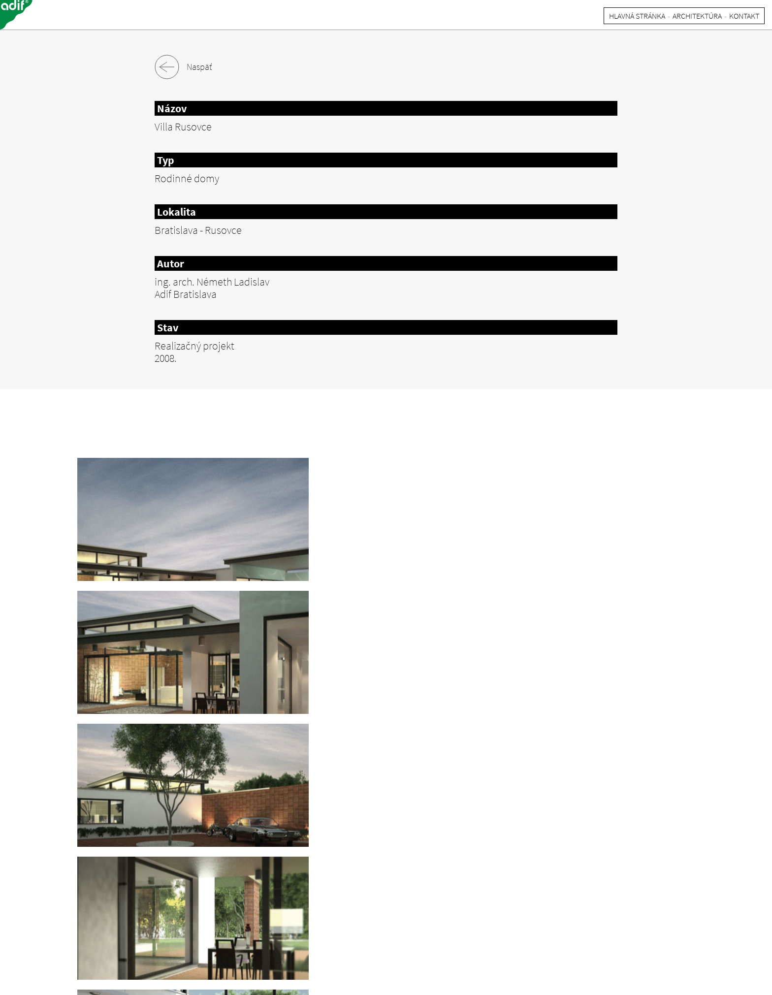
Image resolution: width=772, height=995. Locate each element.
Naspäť (183, 67)
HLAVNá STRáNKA (637, 16)
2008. (166, 358)
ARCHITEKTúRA (697, 16)
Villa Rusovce (183, 126)
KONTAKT (744, 16)
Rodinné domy (187, 178)
